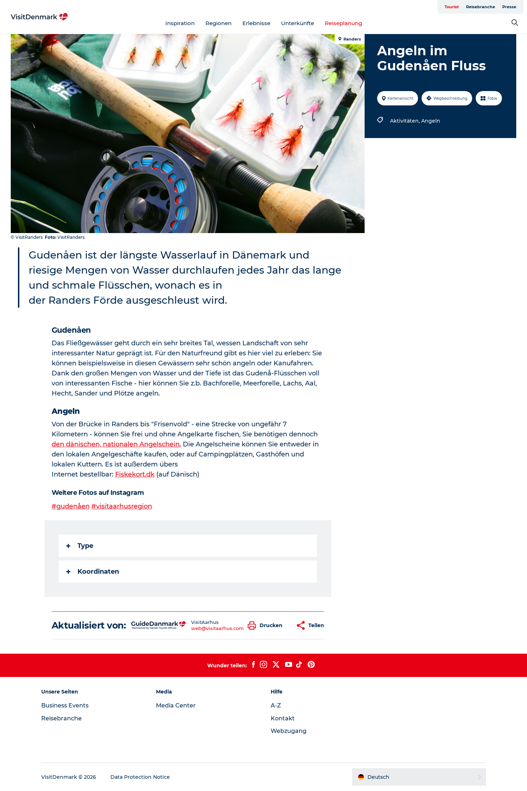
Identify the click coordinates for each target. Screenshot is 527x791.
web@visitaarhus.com (217, 628)
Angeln (430, 121)
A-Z (276, 705)
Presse (509, 6)
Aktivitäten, (405, 121)
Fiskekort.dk (135, 474)
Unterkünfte (297, 23)
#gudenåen (71, 506)
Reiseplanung (343, 23)
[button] (267, 625)
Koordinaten (92, 572)
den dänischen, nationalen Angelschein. (116, 444)
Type (79, 546)
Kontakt (283, 718)
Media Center (176, 705)
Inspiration (180, 23)
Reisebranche (480, 6)
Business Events (65, 705)
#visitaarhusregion (121, 506)
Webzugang (289, 731)
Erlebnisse (256, 23)
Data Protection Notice (140, 777)
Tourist (452, 6)
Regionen (218, 23)
